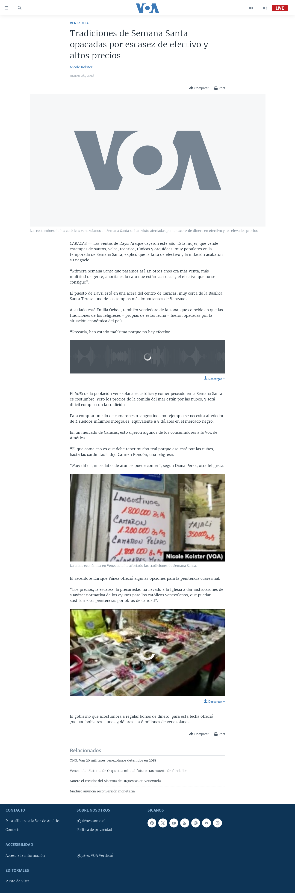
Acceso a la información (25, 856)
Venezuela (79, 23)
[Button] (198, 88)
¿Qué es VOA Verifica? (95, 856)
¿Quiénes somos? (91, 821)
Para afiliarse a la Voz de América (33, 821)
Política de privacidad (94, 830)
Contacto (13, 830)
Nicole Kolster (81, 67)
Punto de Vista (18, 881)
